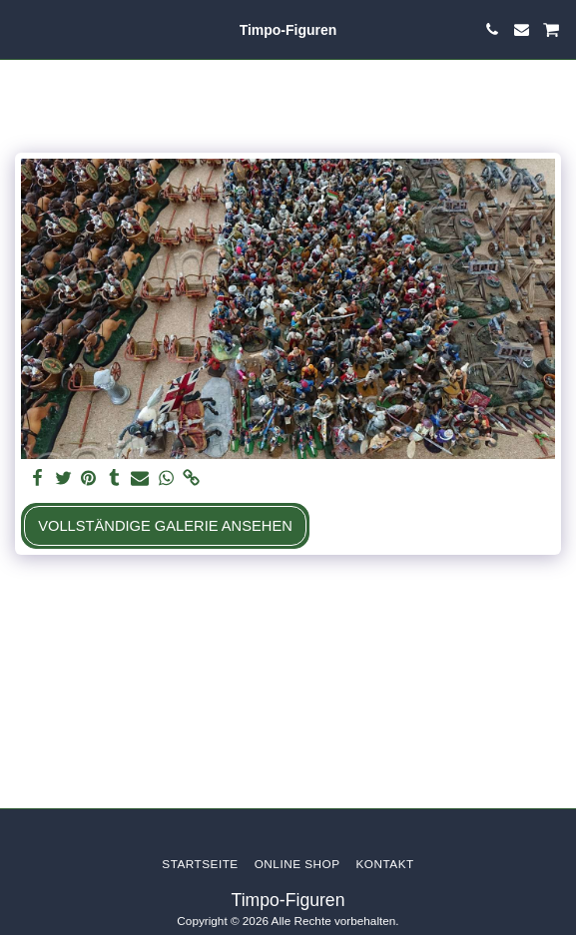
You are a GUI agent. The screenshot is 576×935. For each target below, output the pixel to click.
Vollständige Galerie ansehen (165, 526)
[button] (22, 29)
